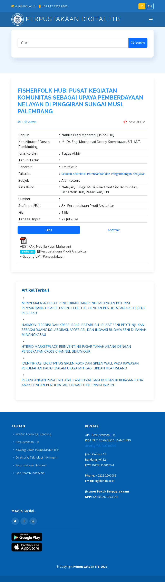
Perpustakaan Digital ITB (65, 19)
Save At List (134, 124)
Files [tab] (48, 232)
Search (138, 45)
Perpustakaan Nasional (31, 465)
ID (141, 6)
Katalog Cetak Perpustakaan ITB (37, 449)
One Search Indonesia (30, 473)
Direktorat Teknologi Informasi (36, 457)
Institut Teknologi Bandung (33, 434)
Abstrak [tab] (114, 232)
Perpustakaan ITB (27, 441)
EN (150, 6)
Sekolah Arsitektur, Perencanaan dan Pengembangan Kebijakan (103, 176)
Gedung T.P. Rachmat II (100, 445)
